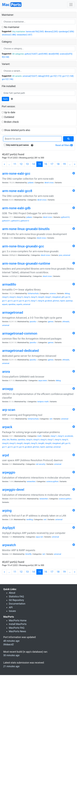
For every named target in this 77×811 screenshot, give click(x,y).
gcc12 (10, 301)
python (55, 481)
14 (33, 164)
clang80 (41, 443)
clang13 (5, 297)
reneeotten (31, 481)
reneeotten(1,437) (24, 35)
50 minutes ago (11, 655)
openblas (12, 304)
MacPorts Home (17, 620)
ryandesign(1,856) (66, 31)
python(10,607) (31, 54)
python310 (65, 217)
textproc (40, 402)
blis (8, 440)
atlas (4, 440)
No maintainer (10, 27)
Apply (5, 99)
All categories (18, 54)
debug (67, 293)
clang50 (19, 443)
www (45, 380)
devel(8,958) (53, 54)
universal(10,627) (29, 76)
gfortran (56, 301)
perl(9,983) (43, 54)
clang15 (19, 297)
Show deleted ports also (16, 130)
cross (51, 183)
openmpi (69, 301)
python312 (15, 221)
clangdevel (56, 297)
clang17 (34, 301)
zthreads (65, 322)
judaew (30, 183)
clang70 (34, 443)
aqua (40, 380)
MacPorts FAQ (16, 627)
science (53, 293)
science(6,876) (66, 54)
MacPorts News (17, 631)
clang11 (53, 436)
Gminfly (28, 554)
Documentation (17, 603)
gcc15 (27, 301)
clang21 (48, 297)
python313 (25, 221)
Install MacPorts (17, 624)
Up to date (8, 112)
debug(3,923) (44, 76)
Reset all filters (64, 145)
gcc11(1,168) (68, 76)
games (50, 322)
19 (64, 164)
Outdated (8, 117)
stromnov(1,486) (9, 35)
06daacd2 (8, 644)
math (46, 402)
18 (58, 164)
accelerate (69, 436)
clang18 (41, 301)
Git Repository (16, 600)
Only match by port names (16, 145)
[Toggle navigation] (71, 4)
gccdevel (48, 301)
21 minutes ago (11, 666)
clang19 (34, 297)
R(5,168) (5, 57)
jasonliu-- (33, 322)
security (42, 464)
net (51, 419)
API (11, 607)
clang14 (12, 297)
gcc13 (15, 301)
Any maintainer (18, 31)
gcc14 (21, 301)
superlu (19, 304)
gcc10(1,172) (56, 76)
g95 (62, 297)
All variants (17, 76)
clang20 (41, 297)
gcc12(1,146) (7, 79)
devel (46, 183)
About (12, 592)
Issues (12, 611)
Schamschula (33, 293)
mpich (62, 301)
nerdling (29, 519)
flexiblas (13, 440)
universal (66, 255)
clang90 (48, 443)
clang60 (27, 443)
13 (27, 164)
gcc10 (67, 297)
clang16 (27, 297)
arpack (4, 304)
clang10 (29, 440)
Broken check (10, 122)
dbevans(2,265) (51, 31)
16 (45, 164)
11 (14, 164)
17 (52, 164)
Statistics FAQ (16, 596)
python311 (6, 221)
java (60, 255)
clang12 (61, 436)
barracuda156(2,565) (35, 31)
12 (21, 164)
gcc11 (4, 301)
